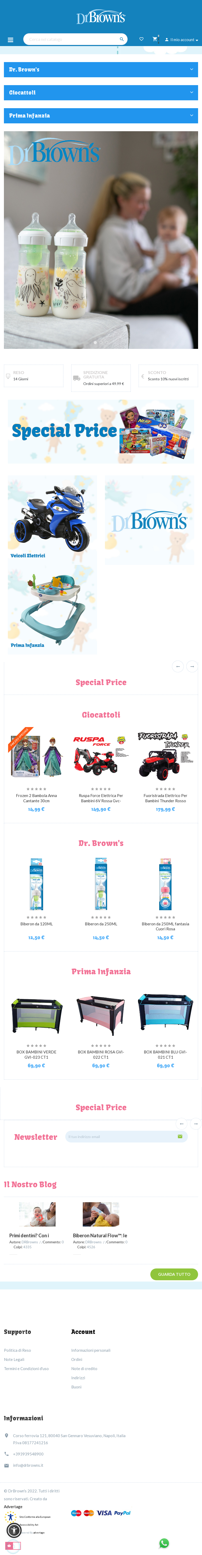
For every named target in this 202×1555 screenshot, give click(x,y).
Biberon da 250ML (101, 923)
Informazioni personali (90, 1350)
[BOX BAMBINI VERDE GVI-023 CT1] (36, 1011)
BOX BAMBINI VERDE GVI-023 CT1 (36, 1054)
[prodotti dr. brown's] (149, 519)
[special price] (101, 431)
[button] (14, 1530)
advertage (39, 1532)
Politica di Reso (17, 1350)
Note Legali (14, 1359)
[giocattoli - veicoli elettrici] (52, 519)
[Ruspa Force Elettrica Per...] (101, 754)
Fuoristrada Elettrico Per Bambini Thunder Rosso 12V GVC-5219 (165, 800)
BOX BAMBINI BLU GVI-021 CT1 (165, 1054)
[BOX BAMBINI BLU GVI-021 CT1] (165, 1011)
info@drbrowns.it (28, 1465)
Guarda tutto (174, 1274)
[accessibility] (10, 1516)
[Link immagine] (52, 609)
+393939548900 (28, 1454)
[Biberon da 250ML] (101, 883)
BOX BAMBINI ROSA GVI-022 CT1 (101, 1054)
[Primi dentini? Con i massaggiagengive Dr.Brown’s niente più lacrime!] (37, 1214)
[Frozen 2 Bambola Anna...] (36, 754)
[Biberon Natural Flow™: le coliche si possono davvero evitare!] (101, 1214)
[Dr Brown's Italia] (101, 16)
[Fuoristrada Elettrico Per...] (165, 754)
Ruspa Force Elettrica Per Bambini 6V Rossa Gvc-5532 (101, 800)
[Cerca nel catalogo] (75, 39)
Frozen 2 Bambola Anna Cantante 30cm (36, 798)
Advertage (13, 1506)
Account (83, 1332)
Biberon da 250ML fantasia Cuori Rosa (165, 926)
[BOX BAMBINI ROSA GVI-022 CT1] (101, 1011)
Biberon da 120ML (36, 923)
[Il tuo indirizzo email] (126, 1136)
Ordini (76, 1359)
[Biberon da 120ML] (36, 883)
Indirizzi (78, 1377)
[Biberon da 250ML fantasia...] (165, 883)
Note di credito (84, 1368)
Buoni (76, 1386)
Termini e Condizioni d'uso (26, 1368)
